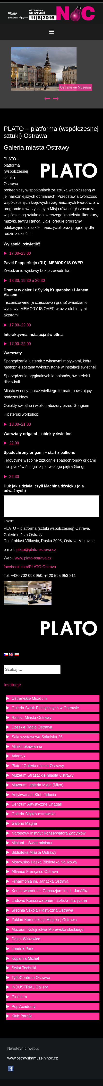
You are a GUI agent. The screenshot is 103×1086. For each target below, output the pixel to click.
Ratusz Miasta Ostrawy (31, 718)
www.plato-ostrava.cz (33, 558)
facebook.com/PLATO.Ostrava (30, 567)
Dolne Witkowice (25, 939)
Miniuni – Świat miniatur (31, 843)
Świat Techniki (23, 968)
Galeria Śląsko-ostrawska (33, 814)
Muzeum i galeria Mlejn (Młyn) (37, 785)
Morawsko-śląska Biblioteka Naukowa (44, 862)
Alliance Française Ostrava (34, 872)
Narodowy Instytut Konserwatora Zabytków (48, 833)
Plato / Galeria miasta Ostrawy (37, 766)
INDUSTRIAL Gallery (29, 987)
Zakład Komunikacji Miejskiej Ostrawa (44, 920)
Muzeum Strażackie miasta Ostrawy (42, 775)
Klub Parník (21, 1016)
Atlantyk (18, 756)
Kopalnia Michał (25, 958)
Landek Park (22, 949)
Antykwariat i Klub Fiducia (33, 795)
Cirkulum (19, 997)
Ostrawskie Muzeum (75, 87)
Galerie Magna (24, 823)
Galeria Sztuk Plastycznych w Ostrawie (45, 708)
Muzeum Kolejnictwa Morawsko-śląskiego (47, 929)
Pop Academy (23, 1007)
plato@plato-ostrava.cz (35, 549)
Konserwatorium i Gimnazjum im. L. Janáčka (49, 891)
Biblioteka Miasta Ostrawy (33, 852)
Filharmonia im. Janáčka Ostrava (39, 881)
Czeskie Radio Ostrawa (31, 727)
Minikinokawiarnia (26, 747)
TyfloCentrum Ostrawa (30, 978)
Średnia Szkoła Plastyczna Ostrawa (42, 910)
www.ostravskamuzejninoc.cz (32, 1058)
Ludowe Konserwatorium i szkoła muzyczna (49, 900)
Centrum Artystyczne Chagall (36, 804)
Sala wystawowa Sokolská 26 (36, 737)
